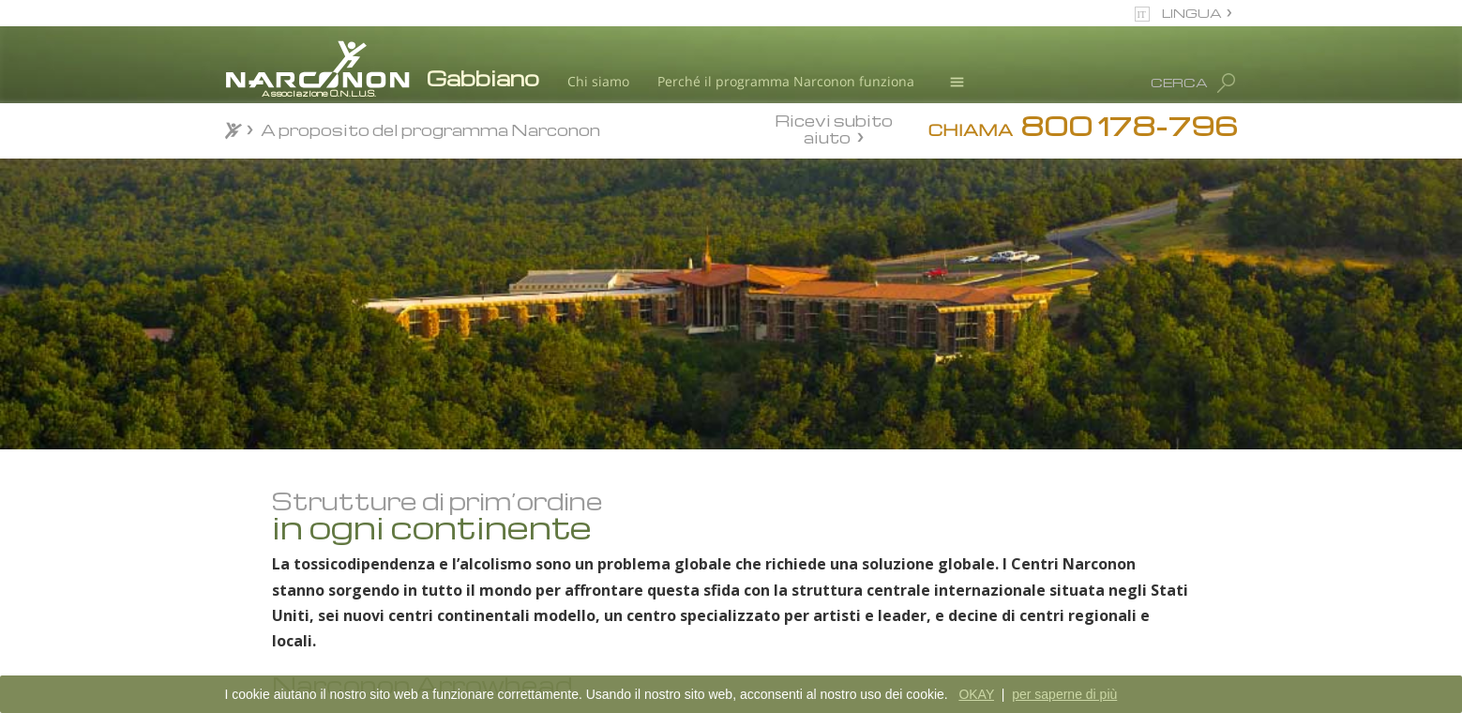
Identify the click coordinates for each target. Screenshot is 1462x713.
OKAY (976, 694)
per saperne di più (1064, 694)
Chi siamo (598, 81)
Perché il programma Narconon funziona (785, 81)
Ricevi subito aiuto (834, 128)
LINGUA (1192, 13)
